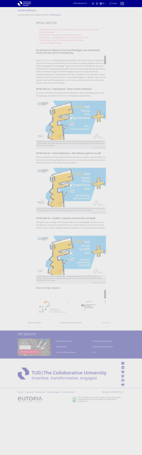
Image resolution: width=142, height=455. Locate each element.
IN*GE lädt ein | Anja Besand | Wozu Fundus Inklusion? (60, 35)
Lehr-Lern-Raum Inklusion (66, 401)
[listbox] (71, 355)
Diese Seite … (106, 372)
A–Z (93, 401)
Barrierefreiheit (68, 441)
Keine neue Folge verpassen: (51, 43)
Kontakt (21, 441)
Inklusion (47, 86)
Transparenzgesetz (54, 441)
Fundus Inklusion (27, 11)
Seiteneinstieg (61, 396)
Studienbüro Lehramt (64, 390)
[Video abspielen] (71, 146)
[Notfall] (93, 4)
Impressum (29, 441)
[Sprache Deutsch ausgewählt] (103, 3)
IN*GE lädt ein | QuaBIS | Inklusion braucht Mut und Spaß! (62, 40)
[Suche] (113, 3)
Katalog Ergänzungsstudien (102, 396)
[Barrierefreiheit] (97, 4)
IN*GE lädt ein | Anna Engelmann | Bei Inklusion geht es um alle (64, 38)
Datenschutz (40, 441)
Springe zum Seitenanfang (112, 441)
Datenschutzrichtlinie (99, 174)
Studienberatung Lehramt (102, 390)
